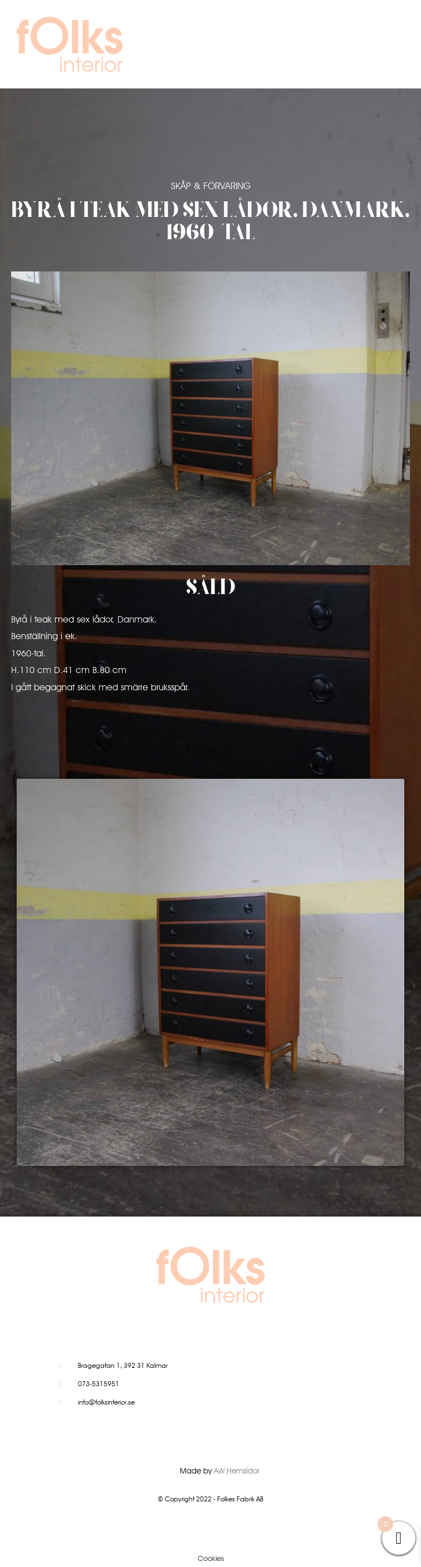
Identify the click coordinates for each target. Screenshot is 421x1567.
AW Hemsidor (237, 1470)
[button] (358, 47)
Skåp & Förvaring (211, 185)
